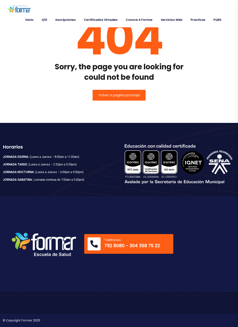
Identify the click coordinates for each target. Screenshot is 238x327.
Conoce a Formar (139, 20)
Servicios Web (171, 20)
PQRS (217, 20)
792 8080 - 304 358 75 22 (132, 246)
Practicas (198, 20)
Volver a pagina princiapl (119, 95)
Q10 (44, 20)
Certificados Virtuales (101, 20)
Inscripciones (65, 20)
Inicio (29, 20)
